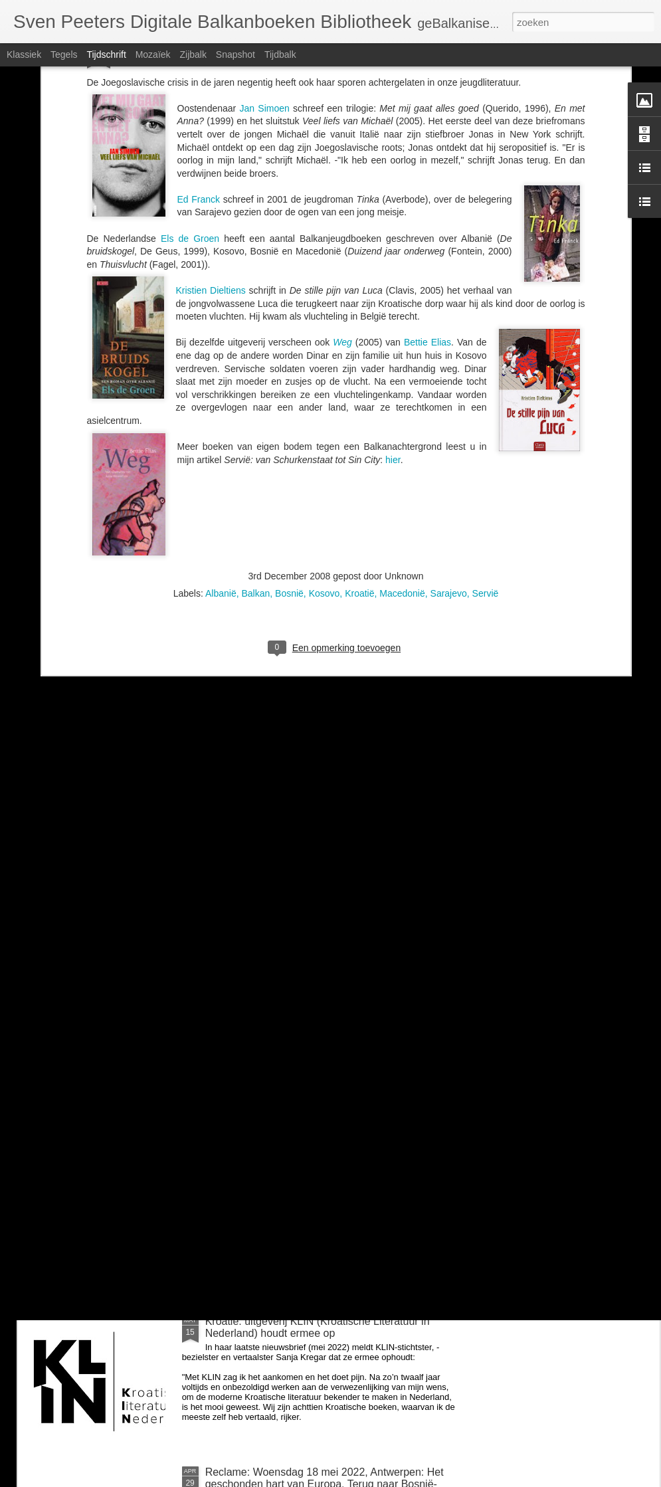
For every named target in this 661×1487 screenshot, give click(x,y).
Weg (344, 124)
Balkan (255, 375)
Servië (485, 375)
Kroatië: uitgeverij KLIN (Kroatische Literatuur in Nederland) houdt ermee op (317, 1327)
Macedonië (402, 375)
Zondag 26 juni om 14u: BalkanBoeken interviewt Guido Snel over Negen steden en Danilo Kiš (320, 1176)
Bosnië (289, 375)
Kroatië (359, 375)
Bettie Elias (427, 124)
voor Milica (230, 1019)
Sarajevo (448, 375)
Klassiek (24, 54)
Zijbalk (192, 54)
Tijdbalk (280, 54)
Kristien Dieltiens (211, 72)
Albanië (220, 375)
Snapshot (235, 54)
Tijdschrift (106, 54)
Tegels (63, 54)
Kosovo (324, 375)
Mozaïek (153, 54)
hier (393, 242)
